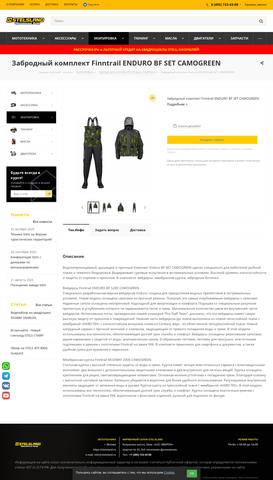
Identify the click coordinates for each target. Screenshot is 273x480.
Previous (83, 207)
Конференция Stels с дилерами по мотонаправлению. (26, 262)
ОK (192, 473)
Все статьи (44, 305)
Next (145, 207)
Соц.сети (91, 5)
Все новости (42, 221)
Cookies (169, 472)
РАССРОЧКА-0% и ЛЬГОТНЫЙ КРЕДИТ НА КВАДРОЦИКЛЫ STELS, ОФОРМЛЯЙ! (136, 49)
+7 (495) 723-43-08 (140, 454)
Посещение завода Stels (28, 285)
